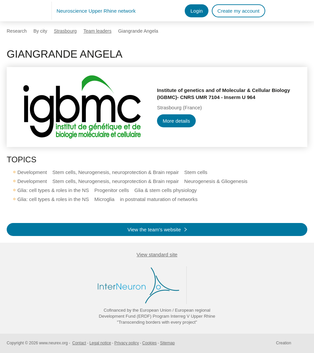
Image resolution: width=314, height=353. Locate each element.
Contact (79, 343)
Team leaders (98, 31)
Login (196, 11)
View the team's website (154, 229)
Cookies (149, 343)
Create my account (238, 11)
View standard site (157, 254)
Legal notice (100, 343)
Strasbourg (65, 31)
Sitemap (167, 343)
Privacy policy (126, 343)
